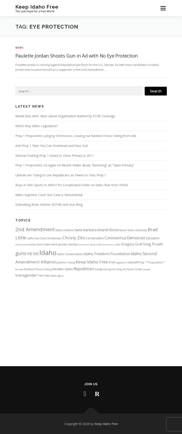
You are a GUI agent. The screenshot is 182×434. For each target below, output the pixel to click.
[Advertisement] (91, 318)
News (19, 47)
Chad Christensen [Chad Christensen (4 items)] (50, 238)
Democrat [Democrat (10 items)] (136, 237)
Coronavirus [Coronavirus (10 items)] (115, 237)
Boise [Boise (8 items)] (114, 229)
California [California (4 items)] (33, 238)
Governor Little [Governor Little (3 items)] (112, 244)
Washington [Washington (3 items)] (57, 275)
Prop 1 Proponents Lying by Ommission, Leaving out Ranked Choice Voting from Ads (75, 136)
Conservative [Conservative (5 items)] (95, 238)
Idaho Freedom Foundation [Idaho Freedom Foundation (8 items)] (107, 253)
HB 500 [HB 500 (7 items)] (33, 253)
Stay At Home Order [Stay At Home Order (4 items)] (130, 269)
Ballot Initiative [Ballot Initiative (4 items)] (65, 230)
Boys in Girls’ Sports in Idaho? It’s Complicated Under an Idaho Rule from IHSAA (71, 185)
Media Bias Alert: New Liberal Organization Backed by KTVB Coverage (65, 116)
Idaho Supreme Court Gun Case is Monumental (49, 195)
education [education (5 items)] (152, 238)
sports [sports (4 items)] (112, 269)
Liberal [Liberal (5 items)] (132, 262)
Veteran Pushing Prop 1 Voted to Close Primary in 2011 (54, 155)
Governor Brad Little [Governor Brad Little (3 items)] (90, 244)
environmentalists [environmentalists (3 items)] (25, 244)
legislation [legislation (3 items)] (121, 262)
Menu (163, 8)
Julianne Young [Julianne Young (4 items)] (66, 262)
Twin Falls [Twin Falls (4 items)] (44, 275)
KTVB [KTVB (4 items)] (112, 262)
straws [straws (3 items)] (146, 269)
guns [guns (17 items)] (20, 253)
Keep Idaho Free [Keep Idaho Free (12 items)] (92, 262)
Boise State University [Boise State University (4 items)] (133, 230)
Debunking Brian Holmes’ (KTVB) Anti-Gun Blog (49, 204)
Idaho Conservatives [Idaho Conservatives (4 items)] (70, 254)
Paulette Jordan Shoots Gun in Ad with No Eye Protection (76, 55)
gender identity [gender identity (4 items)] (67, 244)
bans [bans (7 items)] (79, 229)
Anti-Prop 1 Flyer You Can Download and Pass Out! (51, 146)
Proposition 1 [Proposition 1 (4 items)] (156, 262)
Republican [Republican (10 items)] (84, 268)
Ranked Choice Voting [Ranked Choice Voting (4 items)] (38, 269)
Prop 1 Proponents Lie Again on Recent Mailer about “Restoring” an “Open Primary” (74, 165)
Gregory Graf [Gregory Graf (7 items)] (131, 244)
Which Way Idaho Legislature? (36, 126)
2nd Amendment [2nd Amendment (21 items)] (35, 229)
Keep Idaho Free (36, 7)
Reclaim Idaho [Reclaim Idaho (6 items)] (62, 269)
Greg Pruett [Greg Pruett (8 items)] (153, 244)
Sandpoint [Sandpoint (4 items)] (101, 269)
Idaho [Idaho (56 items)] (47, 252)
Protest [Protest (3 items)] (19, 269)
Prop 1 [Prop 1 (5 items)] (142, 262)
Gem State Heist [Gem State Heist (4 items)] (47, 244)
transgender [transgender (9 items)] (26, 275)
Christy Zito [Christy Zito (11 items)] (73, 237)
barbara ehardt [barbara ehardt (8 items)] (96, 229)
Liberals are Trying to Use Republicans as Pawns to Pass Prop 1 (60, 175)
